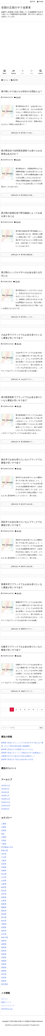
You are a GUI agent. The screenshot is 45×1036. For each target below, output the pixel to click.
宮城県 (3, 867)
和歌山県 (4, 850)
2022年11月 (5, 785)
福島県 (3, 947)
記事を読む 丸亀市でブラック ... (22, 691)
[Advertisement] (22, 45)
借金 (3, 834)
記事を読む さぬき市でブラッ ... (22, 379)
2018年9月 (5, 809)
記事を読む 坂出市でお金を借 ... (22, 504)
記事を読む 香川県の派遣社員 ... (22, 254)
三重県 (3, 824)
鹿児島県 (4, 984)
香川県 (18, 97)
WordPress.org (6, 1009)
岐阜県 (3, 887)
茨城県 (3, 957)
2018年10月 (5, 806)
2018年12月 (5, 799)
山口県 (3, 877)
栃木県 (3, 921)
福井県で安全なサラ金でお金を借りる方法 (17, 759)
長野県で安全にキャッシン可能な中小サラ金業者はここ (22, 753)
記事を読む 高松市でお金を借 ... (22, 566)
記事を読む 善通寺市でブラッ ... (22, 629)
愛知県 (3, 911)
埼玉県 (3, 854)
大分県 (3, 857)
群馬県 (3, 954)
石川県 (3, 934)
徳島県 (3, 904)
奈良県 (3, 864)
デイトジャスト (26, 1034)
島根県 (3, 897)
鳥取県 (3, 981)
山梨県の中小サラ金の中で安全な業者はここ (18, 756)
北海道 (3, 840)
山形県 (3, 881)
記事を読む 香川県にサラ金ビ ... (22, 133)
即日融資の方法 (7, 847)
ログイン (4, 999)
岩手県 (3, 894)
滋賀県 (3, 927)
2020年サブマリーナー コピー (22, 1032)
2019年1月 (5, 796)
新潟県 (3, 914)
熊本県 (3, 931)
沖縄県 (3, 924)
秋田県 (3, 951)
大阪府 (3, 860)
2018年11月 (5, 802)
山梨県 (3, 884)
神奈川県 (4, 937)
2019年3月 (5, 792)
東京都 (3, 917)
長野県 (3, 964)
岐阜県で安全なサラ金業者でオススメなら (17, 749)
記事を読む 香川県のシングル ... (22, 317)
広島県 (3, 901)
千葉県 (3, 844)
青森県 (3, 967)
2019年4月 (5, 789)
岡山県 (3, 891)
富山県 (3, 874)
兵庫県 (3, 837)
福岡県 (3, 944)
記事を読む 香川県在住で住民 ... (22, 195)
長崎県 (3, 961)
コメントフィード (8, 1006)
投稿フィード (6, 1002)
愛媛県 (3, 907)
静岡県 (3, 971)
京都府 (3, 827)
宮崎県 (3, 870)
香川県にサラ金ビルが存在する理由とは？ (21, 91)
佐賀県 (3, 830)
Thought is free (34, 1027)
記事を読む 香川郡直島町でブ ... (22, 442)
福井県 (3, 941)
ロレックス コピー (6, 1032)
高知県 (3, 977)
